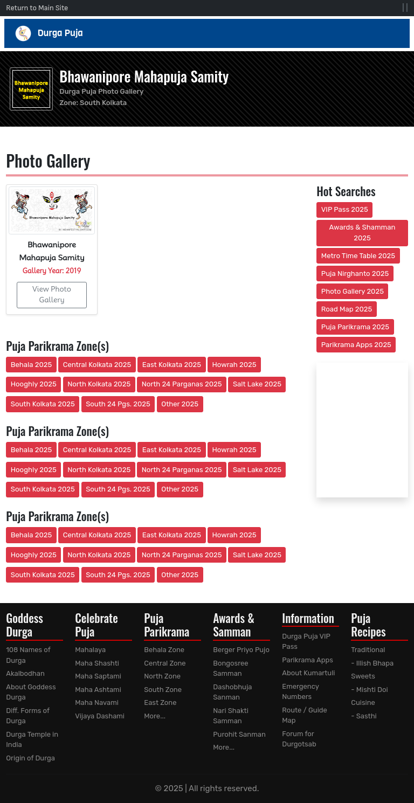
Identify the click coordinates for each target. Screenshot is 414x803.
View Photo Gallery (51, 294)
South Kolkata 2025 (43, 404)
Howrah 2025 (234, 365)
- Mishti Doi (369, 690)
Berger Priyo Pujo (241, 650)
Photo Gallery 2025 (352, 291)
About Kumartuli (308, 673)
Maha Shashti (97, 663)
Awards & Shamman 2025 (362, 232)
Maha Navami (97, 702)
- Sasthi (364, 716)
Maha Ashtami (98, 690)
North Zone (162, 676)
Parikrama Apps (307, 660)
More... (154, 716)
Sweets (363, 676)
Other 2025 (179, 404)
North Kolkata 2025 (98, 384)
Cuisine (363, 702)
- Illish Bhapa (372, 663)
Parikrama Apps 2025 (356, 345)
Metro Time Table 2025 (358, 256)
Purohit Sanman (239, 734)
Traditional (368, 650)
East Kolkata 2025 (171, 365)
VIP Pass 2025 (344, 209)
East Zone (160, 702)
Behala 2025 (31, 365)
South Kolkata (103, 103)
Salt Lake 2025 (257, 384)
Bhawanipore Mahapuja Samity (144, 76)
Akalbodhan (25, 673)
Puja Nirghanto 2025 (355, 273)
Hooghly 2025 (34, 384)
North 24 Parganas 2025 (182, 384)
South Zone (163, 690)
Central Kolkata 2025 (97, 365)
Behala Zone (164, 650)
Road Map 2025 (346, 309)
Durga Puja (207, 33)
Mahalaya (90, 650)
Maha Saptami (98, 676)
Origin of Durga (30, 758)
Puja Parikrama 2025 (355, 327)
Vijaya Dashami (100, 716)
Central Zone (164, 663)
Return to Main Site (37, 7)
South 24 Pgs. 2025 (118, 404)
